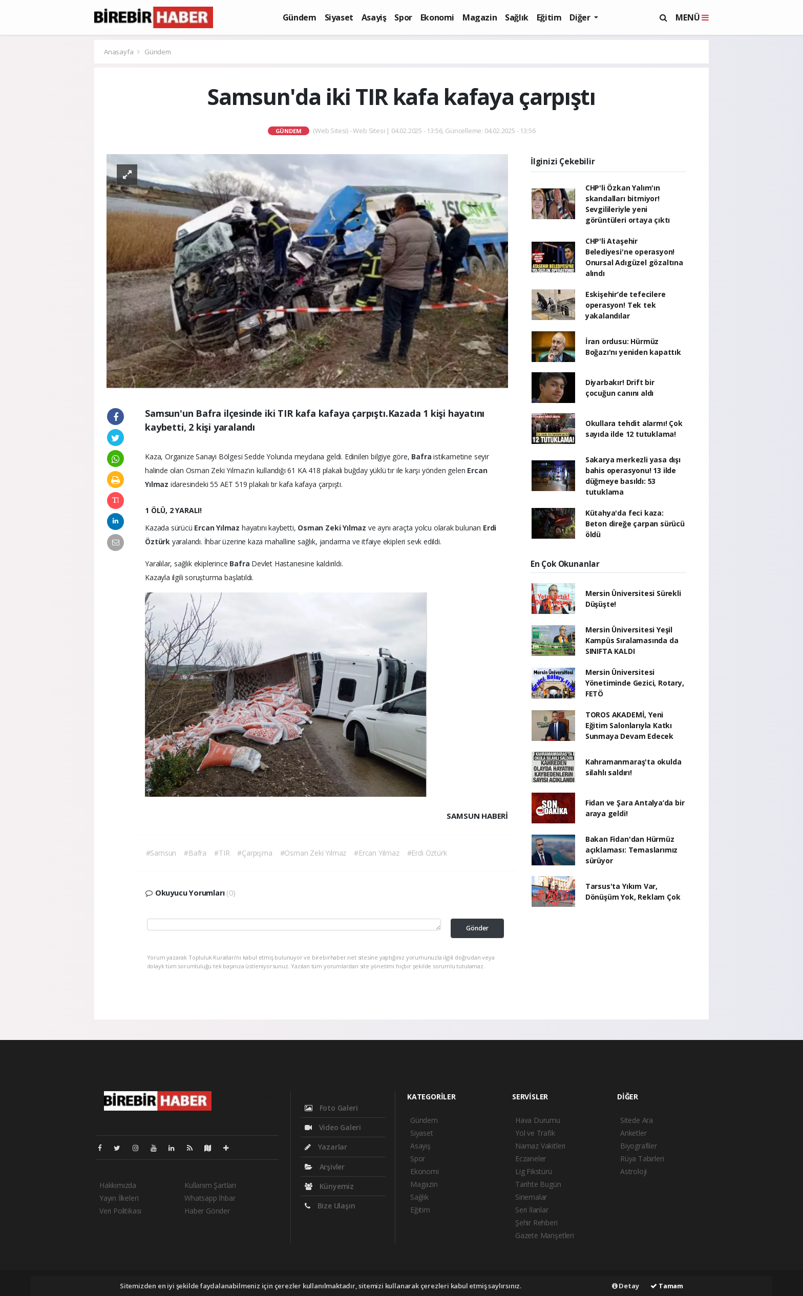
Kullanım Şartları (210, 1185)
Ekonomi (437, 17)
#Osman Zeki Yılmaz (313, 853)
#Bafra (195, 853)
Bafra (422, 456)
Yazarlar (326, 1147)
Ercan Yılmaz (218, 528)
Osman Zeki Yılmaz (333, 528)
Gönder (477, 928)
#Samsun (161, 853)
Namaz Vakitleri (540, 1146)
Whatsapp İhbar (209, 1198)
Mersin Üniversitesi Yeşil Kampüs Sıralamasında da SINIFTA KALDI (632, 640)
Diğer (580, 17)
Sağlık (517, 17)
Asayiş (374, 17)
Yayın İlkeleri (118, 1198)
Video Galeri (333, 1127)
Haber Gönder (207, 1211)
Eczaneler (530, 1158)
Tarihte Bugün (538, 1184)
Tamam (666, 1285)
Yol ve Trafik (535, 1133)
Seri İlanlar (531, 1210)
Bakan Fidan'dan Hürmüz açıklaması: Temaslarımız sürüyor (631, 849)
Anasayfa (119, 51)
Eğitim (549, 17)
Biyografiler (638, 1146)
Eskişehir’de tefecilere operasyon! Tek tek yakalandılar (625, 305)
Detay (625, 1285)
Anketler (633, 1133)
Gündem (299, 17)
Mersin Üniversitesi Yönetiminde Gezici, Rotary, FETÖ (634, 682)
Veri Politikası (120, 1211)
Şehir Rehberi (536, 1222)
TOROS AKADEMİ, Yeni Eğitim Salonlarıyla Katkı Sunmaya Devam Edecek (629, 725)
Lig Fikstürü (533, 1171)
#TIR (221, 853)
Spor (403, 17)
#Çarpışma (254, 853)
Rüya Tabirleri (642, 1158)
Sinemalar (531, 1197)
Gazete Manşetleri (544, 1235)
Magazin (479, 17)
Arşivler (325, 1167)
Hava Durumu (537, 1120)
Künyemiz (329, 1186)
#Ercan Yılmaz (376, 853)
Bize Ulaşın (330, 1205)
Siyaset (339, 17)
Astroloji (633, 1171)
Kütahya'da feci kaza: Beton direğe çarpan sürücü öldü (635, 523)
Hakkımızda (117, 1185)
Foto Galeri (331, 1108)
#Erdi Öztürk (427, 853)
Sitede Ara (636, 1120)
